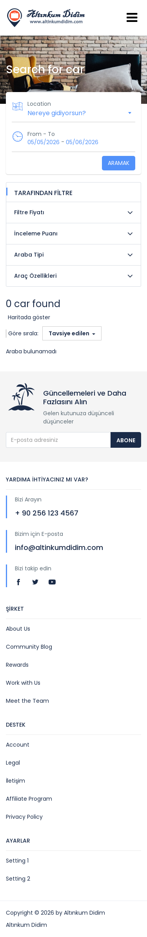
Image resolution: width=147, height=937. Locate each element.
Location (39, 104)
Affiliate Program (29, 799)
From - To (41, 134)
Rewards (17, 665)
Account (17, 745)
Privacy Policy (24, 817)
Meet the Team (27, 701)
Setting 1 (17, 861)
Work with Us (23, 683)
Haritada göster (29, 317)
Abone (125, 440)
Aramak (118, 163)
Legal (13, 763)
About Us (18, 629)
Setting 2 (18, 879)
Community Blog (29, 647)
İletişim (15, 781)
